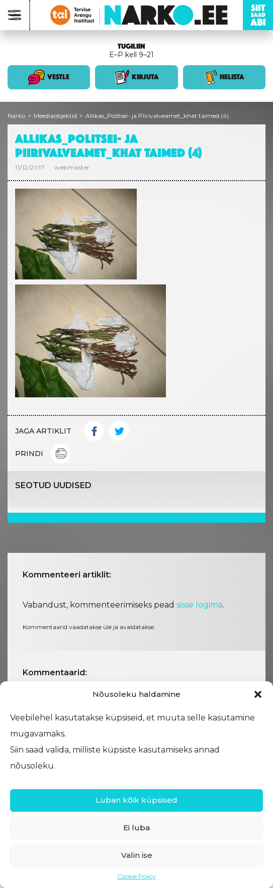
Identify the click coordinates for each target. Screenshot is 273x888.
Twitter (119, 431)
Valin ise (136, 855)
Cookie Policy (136, 876)
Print (61, 453)
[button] (258, 694)
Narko (16, 115)
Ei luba (136, 827)
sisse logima (199, 605)
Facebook (94, 431)
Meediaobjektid (55, 115)
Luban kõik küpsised (136, 800)
